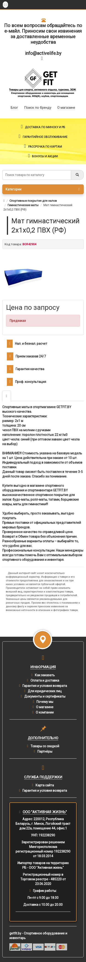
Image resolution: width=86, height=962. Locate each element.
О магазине (44, 707)
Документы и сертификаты (44, 696)
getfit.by (15, 933)
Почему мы (44, 702)
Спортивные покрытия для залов (33, 200)
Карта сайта (45, 785)
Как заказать (45, 675)
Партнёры (44, 751)
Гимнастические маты (23, 205)
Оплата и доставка (45, 680)
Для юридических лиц (45, 691)
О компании (45, 712)
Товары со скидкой (45, 746)
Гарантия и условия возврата (44, 686)
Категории (43, 189)
